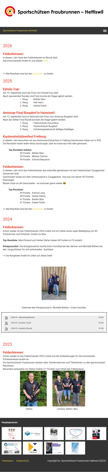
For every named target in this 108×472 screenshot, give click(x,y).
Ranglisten (38, 73)
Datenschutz (22, 460)
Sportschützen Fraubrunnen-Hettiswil (20, 30)
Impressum (7, 460)
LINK (45, 60)
